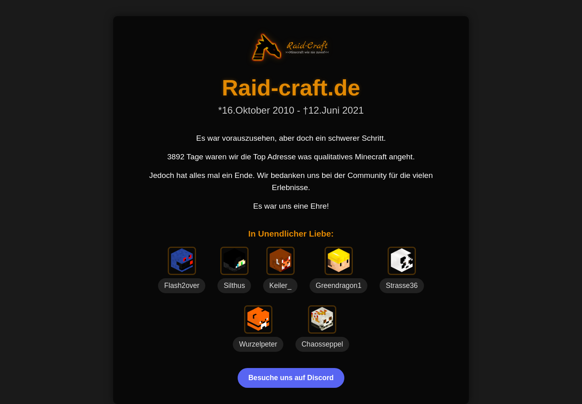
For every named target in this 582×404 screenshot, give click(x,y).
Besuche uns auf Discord (290, 378)
